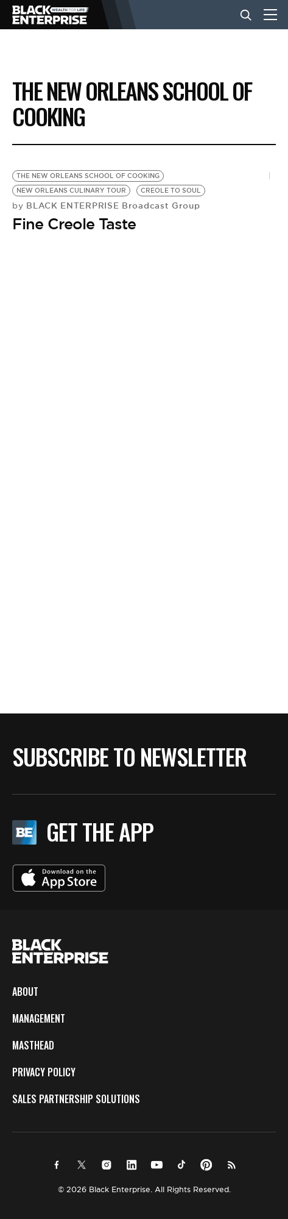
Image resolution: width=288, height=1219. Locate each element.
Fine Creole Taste (74, 224)
